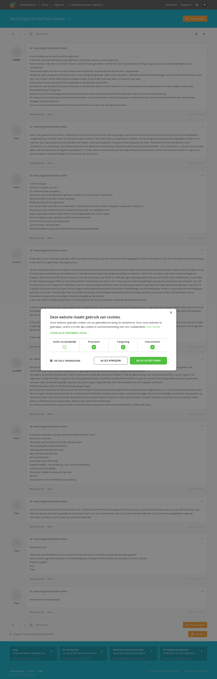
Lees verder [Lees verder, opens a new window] (153, 326)
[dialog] (108, 339)
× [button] (171, 312)
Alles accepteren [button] (148, 360)
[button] (108, 332)
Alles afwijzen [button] (111, 360)
